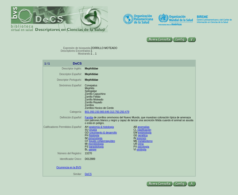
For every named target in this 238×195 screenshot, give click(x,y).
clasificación (144, 129)
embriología (144, 132)
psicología (143, 146)
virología (141, 149)
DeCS (88, 174)
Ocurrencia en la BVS (68, 167)
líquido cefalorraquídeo (102, 141)
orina (140, 143)
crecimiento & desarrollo (103, 132)
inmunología (95, 138)
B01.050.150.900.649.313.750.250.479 (107, 111)
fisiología (94, 135)
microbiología (96, 143)
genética (143, 135)
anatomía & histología (101, 127)
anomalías (143, 127)
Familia (89, 117)
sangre (93, 149)
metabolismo (145, 141)
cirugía (93, 129)
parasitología (96, 146)
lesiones (141, 138)
